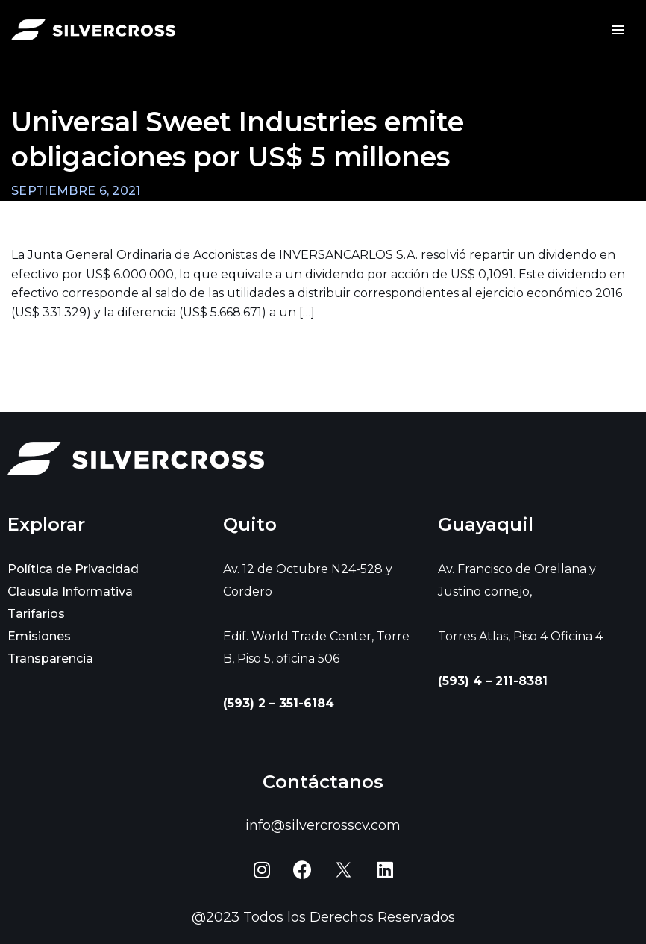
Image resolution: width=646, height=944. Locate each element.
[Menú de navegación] (618, 30)
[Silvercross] (93, 30)
